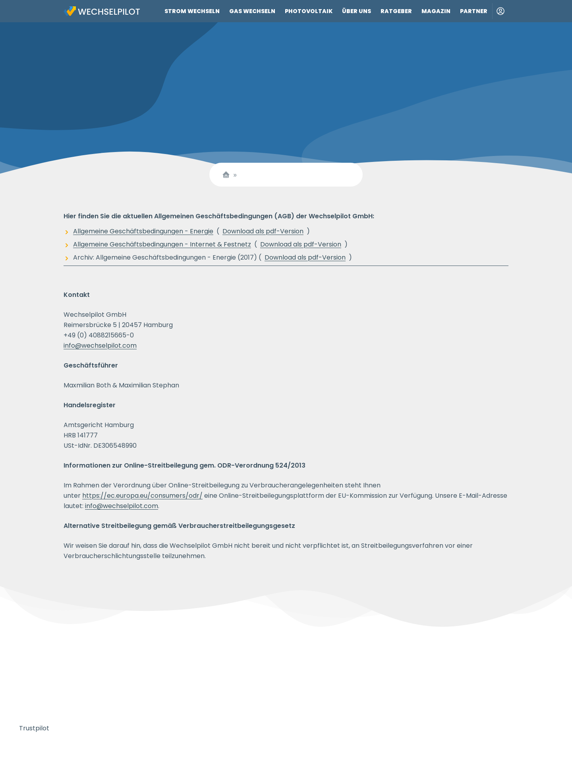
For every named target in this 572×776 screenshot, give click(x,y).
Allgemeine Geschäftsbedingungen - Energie (143, 231)
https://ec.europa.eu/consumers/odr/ (142, 495)
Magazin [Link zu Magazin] (435, 11)
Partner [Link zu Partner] (473, 11)
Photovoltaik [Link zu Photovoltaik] (308, 11)
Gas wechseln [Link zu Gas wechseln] (252, 11)
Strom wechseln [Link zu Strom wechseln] (192, 11)
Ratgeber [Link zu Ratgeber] (396, 11)
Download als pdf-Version (262, 231)
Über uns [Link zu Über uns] (356, 11)
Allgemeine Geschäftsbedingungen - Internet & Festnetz (162, 244)
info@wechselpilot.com (100, 345)
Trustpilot (34, 728)
